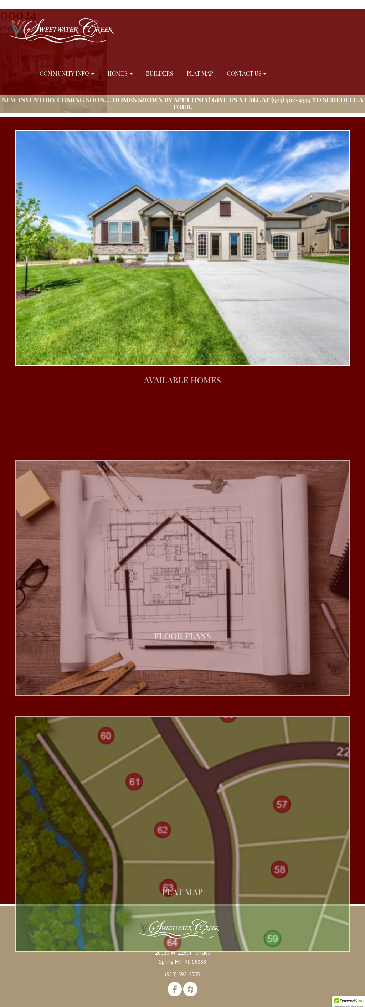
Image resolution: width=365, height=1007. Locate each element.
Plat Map (199, 73)
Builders (159, 73)
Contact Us (246, 73)
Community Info (67, 73)
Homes (120, 73)
